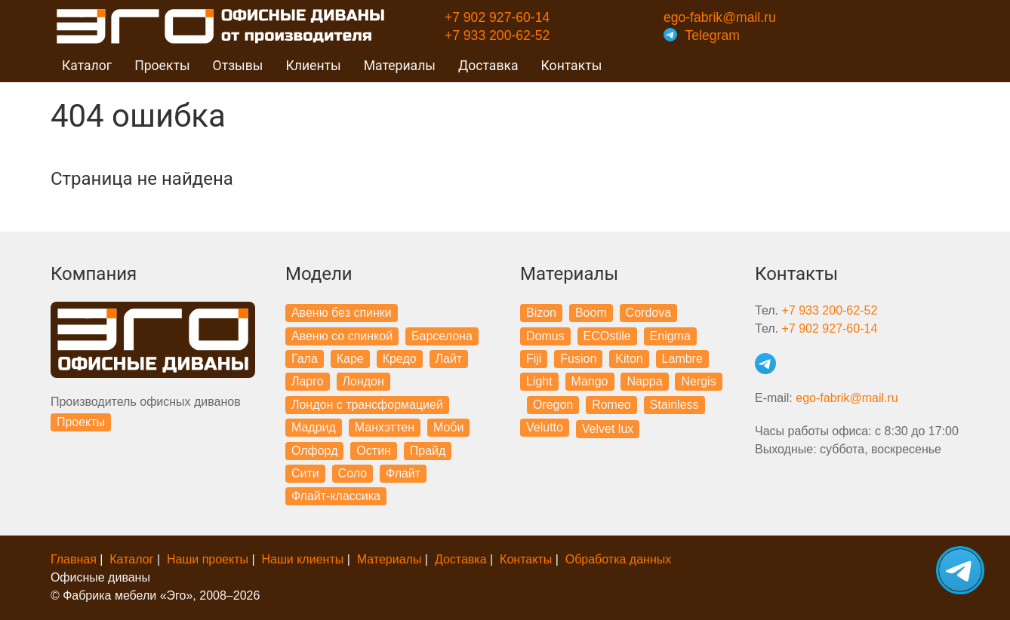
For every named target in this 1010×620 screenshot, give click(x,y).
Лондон (363, 381)
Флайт (403, 473)
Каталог (131, 559)
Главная (74, 559)
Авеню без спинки (341, 312)
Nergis (698, 381)
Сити (305, 473)
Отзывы (238, 65)
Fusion (578, 358)
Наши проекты (207, 559)
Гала (304, 358)
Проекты (81, 422)
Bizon (541, 312)
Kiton (628, 358)
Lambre (682, 358)
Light (539, 381)
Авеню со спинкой (342, 336)
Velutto (544, 427)
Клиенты (312, 65)
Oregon (553, 404)
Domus (545, 336)
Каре (350, 358)
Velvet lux (607, 428)
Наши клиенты (303, 559)
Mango (589, 381)
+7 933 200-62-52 (497, 35)
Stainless (674, 404)
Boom (591, 312)
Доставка (488, 65)
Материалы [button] (400, 65)
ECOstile (607, 336)
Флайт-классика (335, 496)
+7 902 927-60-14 (497, 17)
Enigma (670, 336)
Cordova (648, 312)
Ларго (307, 381)
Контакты (571, 65)
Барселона (442, 336)
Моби (448, 427)
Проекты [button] (161, 65)
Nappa (644, 381)
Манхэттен (384, 427)
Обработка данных (618, 559)
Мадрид (313, 427)
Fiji (533, 358)
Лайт (449, 358)
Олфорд (314, 450)
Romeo (611, 404)
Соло (353, 473)
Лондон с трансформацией (367, 404)
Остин (373, 450)
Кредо (400, 358)
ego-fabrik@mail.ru (720, 17)
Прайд (428, 450)
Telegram (702, 35)
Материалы (389, 559)
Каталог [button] (87, 65)
